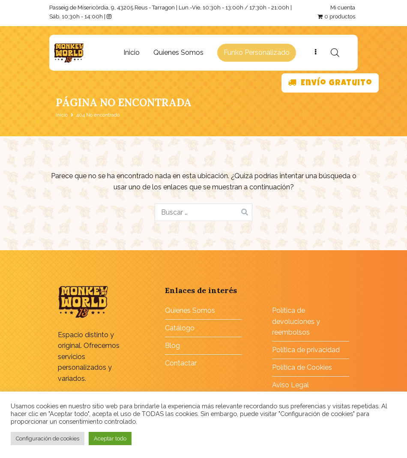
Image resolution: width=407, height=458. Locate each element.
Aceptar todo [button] (110, 438)
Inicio (131, 52)
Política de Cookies (302, 367)
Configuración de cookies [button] (47, 438)
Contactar (181, 363)
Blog (172, 345)
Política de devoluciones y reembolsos (296, 321)
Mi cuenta (342, 7)
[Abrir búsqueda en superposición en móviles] (335, 52)
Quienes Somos (178, 52)
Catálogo (180, 328)
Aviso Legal (290, 385)
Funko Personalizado (257, 52)
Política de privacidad (306, 350)
